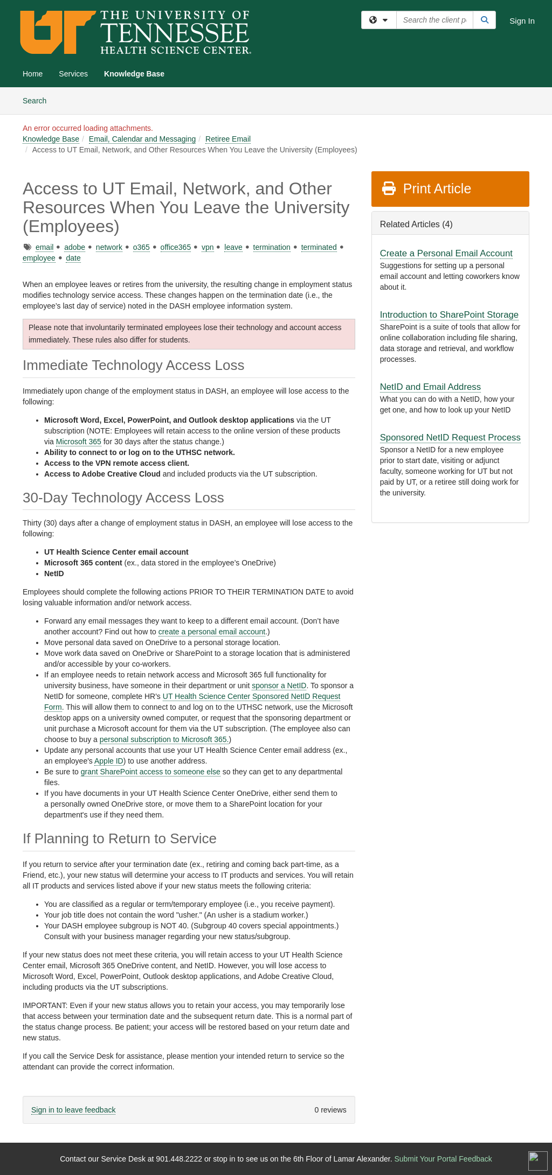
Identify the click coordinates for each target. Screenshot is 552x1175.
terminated (319, 247)
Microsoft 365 (78, 441)
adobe (74, 247)
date (73, 258)
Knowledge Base (134, 73)
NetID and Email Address (430, 387)
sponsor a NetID (279, 685)
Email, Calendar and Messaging (142, 139)
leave (233, 247)
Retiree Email (228, 139)
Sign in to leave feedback (73, 1110)
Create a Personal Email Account (446, 253)
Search (38, 100)
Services (73, 73)
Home (33, 73)
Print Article (426, 188)
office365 (176, 247)
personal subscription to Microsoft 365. (164, 739)
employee (39, 258)
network (109, 247)
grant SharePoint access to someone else (150, 771)
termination (272, 247)
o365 (141, 247)
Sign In (522, 20)
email (44, 247)
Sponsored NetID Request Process (450, 437)
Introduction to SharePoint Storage (449, 315)
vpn (208, 247)
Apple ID (108, 761)
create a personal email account (211, 631)
